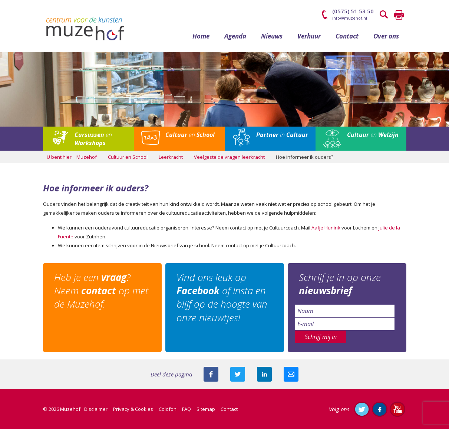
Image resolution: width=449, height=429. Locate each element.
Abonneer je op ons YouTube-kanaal (397, 409)
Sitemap (206, 409)
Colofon (167, 409)
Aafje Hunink (325, 227)
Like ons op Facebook (380, 409)
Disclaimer (96, 409)
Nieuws (272, 36)
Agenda (235, 36)
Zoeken (384, 14)
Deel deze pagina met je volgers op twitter (237, 374)
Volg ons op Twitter (362, 409)
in (282, 135)
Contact (347, 36)
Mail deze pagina (291, 374)
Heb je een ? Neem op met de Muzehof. (101, 291)
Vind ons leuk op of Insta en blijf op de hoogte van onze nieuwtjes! (221, 297)
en (93, 139)
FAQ (186, 409)
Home (200, 36)
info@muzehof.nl (349, 18)
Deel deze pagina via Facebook (211, 374)
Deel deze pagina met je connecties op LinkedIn (264, 374)
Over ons (386, 36)
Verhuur (309, 36)
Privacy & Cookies (133, 409)
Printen (399, 14)
